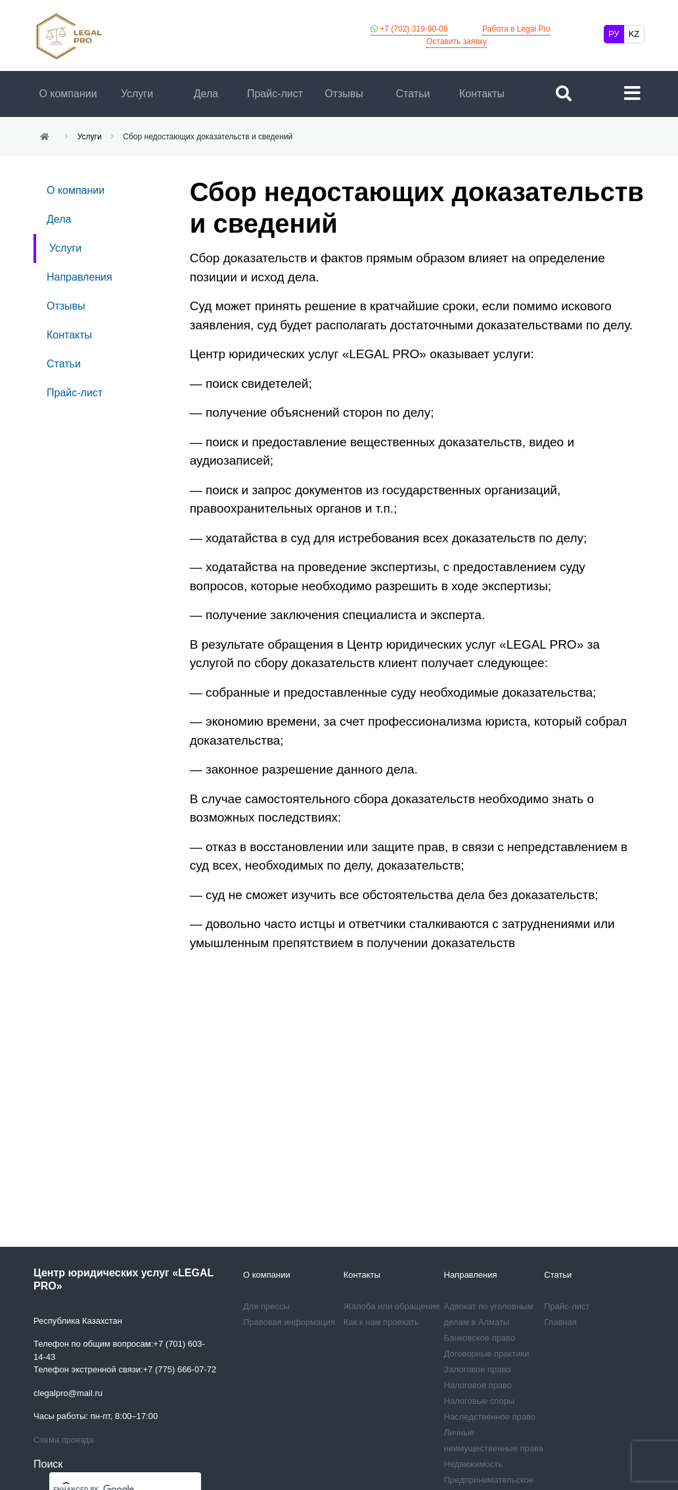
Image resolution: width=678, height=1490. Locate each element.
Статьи (413, 93)
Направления (79, 277)
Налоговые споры (479, 1401)
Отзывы (344, 93)
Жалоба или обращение (392, 1306)
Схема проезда (64, 1440)
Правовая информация (289, 1322)
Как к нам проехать (381, 1322)
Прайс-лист (275, 93)
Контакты (482, 93)
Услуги (137, 93)
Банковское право (480, 1338)
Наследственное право (490, 1417)
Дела (206, 93)
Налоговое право (478, 1385)
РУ (614, 34)
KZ (634, 34)
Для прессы (266, 1306)
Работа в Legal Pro (516, 29)
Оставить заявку (456, 41)
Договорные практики (487, 1354)
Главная (560, 1322)
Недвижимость (473, 1464)
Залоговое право (477, 1369)
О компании (68, 93)
